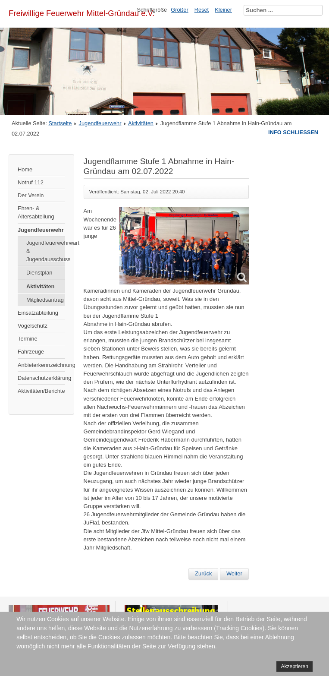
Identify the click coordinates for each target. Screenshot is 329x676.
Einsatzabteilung (38, 313)
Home (25, 169)
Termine (28, 338)
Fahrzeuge (31, 351)
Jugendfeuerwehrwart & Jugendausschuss (45, 251)
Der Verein (31, 195)
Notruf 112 (31, 182)
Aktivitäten (141, 123)
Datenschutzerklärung (41, 378)
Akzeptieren (294, 666)
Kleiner (223, 9)
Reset (201, 9)
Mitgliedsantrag (45, 300)
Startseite (60, 123)
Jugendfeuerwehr (100, 123)
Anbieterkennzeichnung (41, 365)
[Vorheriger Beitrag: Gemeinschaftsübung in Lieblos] (203, 573)
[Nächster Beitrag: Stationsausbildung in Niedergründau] (234, 573)
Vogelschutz (32, 325)
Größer (179, 9)
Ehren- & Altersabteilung (36, 212)
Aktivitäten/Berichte (41, 391)
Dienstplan (39, 272)
